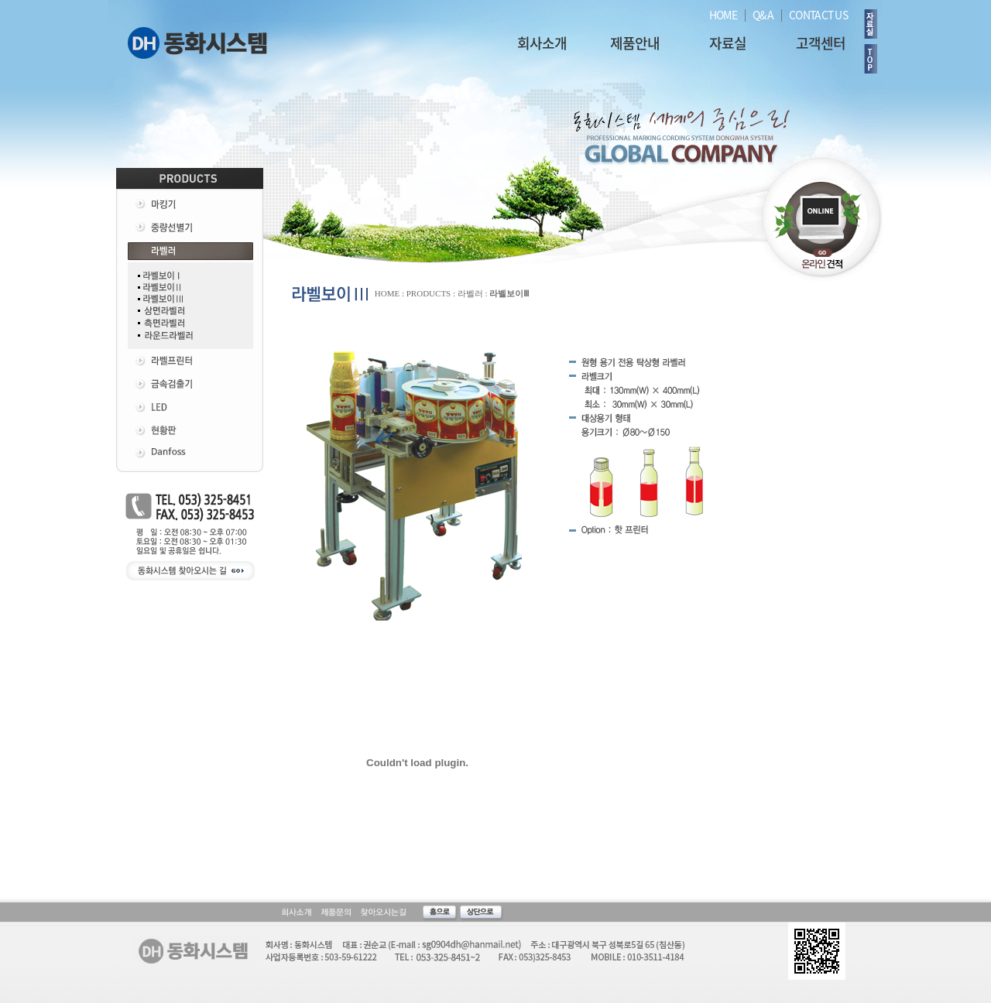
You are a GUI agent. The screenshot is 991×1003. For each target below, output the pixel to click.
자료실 (727, 43)
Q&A (763, 14)
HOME (723, 14)
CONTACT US (818, 14)
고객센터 (820, 43)
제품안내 (635, 43)
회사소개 (542, 43)
